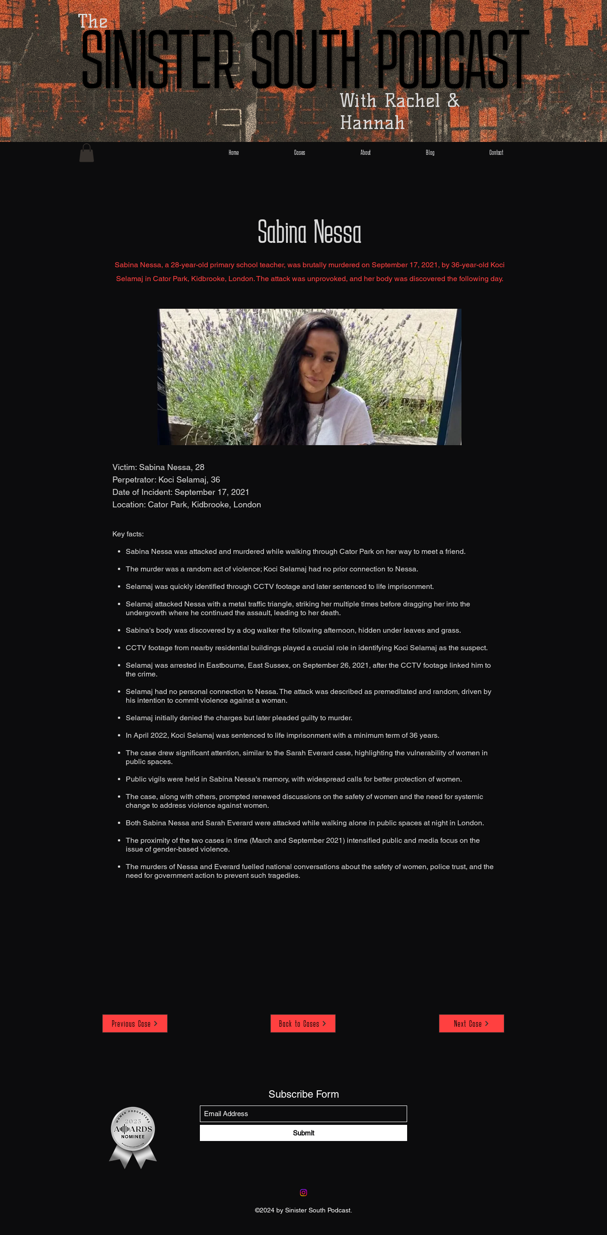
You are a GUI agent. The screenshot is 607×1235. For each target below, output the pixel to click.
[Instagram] (303, 1192)
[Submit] (303, 1133)
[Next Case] (471, 1023)
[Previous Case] (135, 1023)
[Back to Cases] (303, 1023)
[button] (86, 152)
